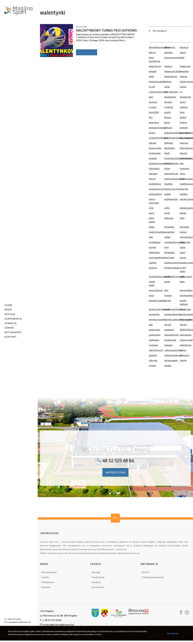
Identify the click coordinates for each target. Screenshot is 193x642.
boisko (167, 81)
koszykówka (185, 158)
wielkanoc (154, 339)
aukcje (152, 52)
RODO (145, 572)
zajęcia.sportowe (169, 350)
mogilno (168, 183)
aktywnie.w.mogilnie (154, 47)
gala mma (154, 122)
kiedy (167, 153)
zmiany (152, 365)
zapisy (183, 350)
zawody (153, 355)
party (151, 212)
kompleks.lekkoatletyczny (169, 158)
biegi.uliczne (169, 76)
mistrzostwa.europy (169, 178)
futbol (183, 117)
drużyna (153, 101)
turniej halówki (184, 302)
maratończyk (169, 173)
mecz (182, 173)
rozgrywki (185, 242)
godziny (184, 127)
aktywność (169, 47)
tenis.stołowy (154, 290)
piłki (182, 218)
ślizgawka (169, 252)
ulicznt (167, 324)
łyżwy (167, 168)
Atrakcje (95, 582)
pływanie (184, 226)
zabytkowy (185, 344)
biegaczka (185, 66)
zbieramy (185, 355)
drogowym (185, 96)
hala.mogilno (185, 137)
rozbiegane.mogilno (169, 242)
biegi (151, 76)
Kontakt (45, 587)
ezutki (167, 112)
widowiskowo (169, 334)
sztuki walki (152, 283)
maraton (153, 173)
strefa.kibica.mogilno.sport (169, 276)
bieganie (184, 71)
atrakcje (184, 47)
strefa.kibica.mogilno (154, 276)
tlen (166, 290)
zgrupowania (169, 360)
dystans (168, 101)
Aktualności (47, 582)
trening (168, 295)
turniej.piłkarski (169, 314)
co (181, 91)
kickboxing (154, 153)
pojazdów (169, 231)
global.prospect (154, 127)
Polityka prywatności (152, 577)
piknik (183, 212)
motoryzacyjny (169, 188)
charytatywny (169, 91)
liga (182, 163)
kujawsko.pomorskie (154, 163)
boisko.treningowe (185, 81)
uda (151, 324)
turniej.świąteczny (185, 314)
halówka (168, 142)
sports (183, 257)
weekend (169, 329)
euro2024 (154, 112)
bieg (182, 57)
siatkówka (154, 252)
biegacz (168, 66)
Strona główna (48, 572)
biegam (153, 71)
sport (182, 252)
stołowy (153, 267)
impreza (184, 142)
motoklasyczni (154, 188)
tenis (182, 281)
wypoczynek (185, 339)
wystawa (153, 344)
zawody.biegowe (169, 355)
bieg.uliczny (154, 66)
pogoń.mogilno (154, 231)
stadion (153, 262)
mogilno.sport (185, 183)
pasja (167, 212)
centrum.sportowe (154, 91)
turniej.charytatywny (154, 309)
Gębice (183, 122)
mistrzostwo (185, 178)
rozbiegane (154, 242)
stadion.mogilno (185, 262)
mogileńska (154, 183)
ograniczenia (185, 199)
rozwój (152, 247)
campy (183, 86)
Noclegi (95, 572)
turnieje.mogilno (154, 319)
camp (167, 86)
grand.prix (185, 132)
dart (151, 96)
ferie (182, 112)
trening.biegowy (185, 295)
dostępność (169, 96)
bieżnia (183, 76)
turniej (167, 300)
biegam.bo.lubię (169, 71)
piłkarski (168, 218)
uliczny (183, 324)
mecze (152, 178)
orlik (151, 207)
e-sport (153, 107)
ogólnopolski (169, 199)
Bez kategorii (158, 30)
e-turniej (168, 107)
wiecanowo (185, 334)
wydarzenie (169, 339)
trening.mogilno (154, 300)
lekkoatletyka (169, 163)
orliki (167, 207)
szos (182, 276)
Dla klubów (97, 587)
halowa (152, 142)
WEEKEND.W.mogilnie (185, 329)
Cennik (44, 577)
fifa (150, 117)
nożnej (167, 193)
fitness (167, 117)
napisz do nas (115, 472)
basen (183, 52)
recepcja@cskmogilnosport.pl (57, 624)
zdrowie (153, 360)
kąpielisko (169, 147)
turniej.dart (185, 309)
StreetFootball (169, 267)
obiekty (184, 193)
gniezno (168, 127)
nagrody (184, 188)
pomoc (183, 231)
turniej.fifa (154, 314)
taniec (167, 281)
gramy (152, 132)
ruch (166, 247)
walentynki (154, 329)
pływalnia (169, 226)
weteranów (154, 334)
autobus (168, 52)
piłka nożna (152, 220)
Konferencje (97, 577)
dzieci (183, 101)
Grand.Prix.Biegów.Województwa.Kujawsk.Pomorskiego (154, 137)
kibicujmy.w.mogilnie (185, 147)
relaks (167, 237)
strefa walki (183, 269)
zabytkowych (154, 350)
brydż (152, 86)
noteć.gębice (154, 193)
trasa (151, 295)
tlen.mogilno (185, 290)
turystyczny (185, 319)
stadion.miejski (169, 262)
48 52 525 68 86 (115, 460)
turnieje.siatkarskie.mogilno (169, 319)
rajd (151, 237)
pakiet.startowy (185, 207)
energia (183, 107)
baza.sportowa (169, 57)
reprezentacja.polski (185, 237)
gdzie (167, 122)
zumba (167, 365)
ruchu (182, 247)
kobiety (153, 158)
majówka (184, 168)
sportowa (169, 257)
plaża (151, 226)
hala (166, 137)
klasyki (183, 153)
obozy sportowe (154, 201)
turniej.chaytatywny (169, 309)
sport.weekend (154, 257)
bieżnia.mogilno (154, 81)
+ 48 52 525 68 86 (51, 620)
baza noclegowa (154, 59)
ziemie (183, 360)
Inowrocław (154, 147)
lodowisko (154, 168)
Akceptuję (172, 633)
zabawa (168, 344)
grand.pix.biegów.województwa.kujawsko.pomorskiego (169, 132)
